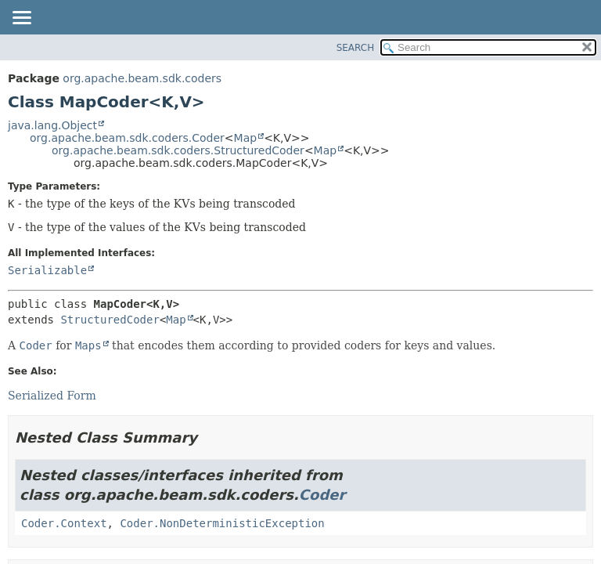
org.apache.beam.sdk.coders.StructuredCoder (178, 150)
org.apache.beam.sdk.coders (142, 78)
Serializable (47, 270)
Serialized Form (52, 395)
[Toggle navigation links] (21, 19)
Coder (322, 494)
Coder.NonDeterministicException (222, 523)
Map (245, 138)
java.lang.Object (52, 125)
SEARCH (355, 47)
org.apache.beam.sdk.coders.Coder (127, 138)
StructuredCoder (109, 319)
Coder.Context (64, 523)
